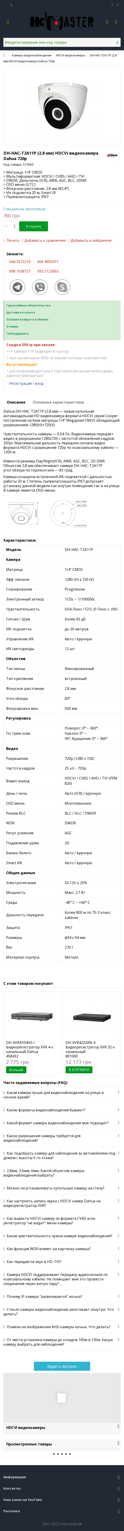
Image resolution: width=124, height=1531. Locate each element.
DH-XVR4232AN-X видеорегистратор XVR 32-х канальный (90, 1047)
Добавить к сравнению (45, 240)
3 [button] (62, 1454)
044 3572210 (19, 261)
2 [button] (58, 1454)
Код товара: (12, 164)
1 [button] (54, 1454)
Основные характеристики (58, 402)
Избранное (112, 5)
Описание (16, 402)
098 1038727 (19, 271)
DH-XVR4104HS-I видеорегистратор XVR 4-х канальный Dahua (29, 1047)
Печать (13, 240)
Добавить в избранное (91, 240)
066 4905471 (47, 261)
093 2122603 (47, 271)
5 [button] (70, 1454)
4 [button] (66, 1454)
